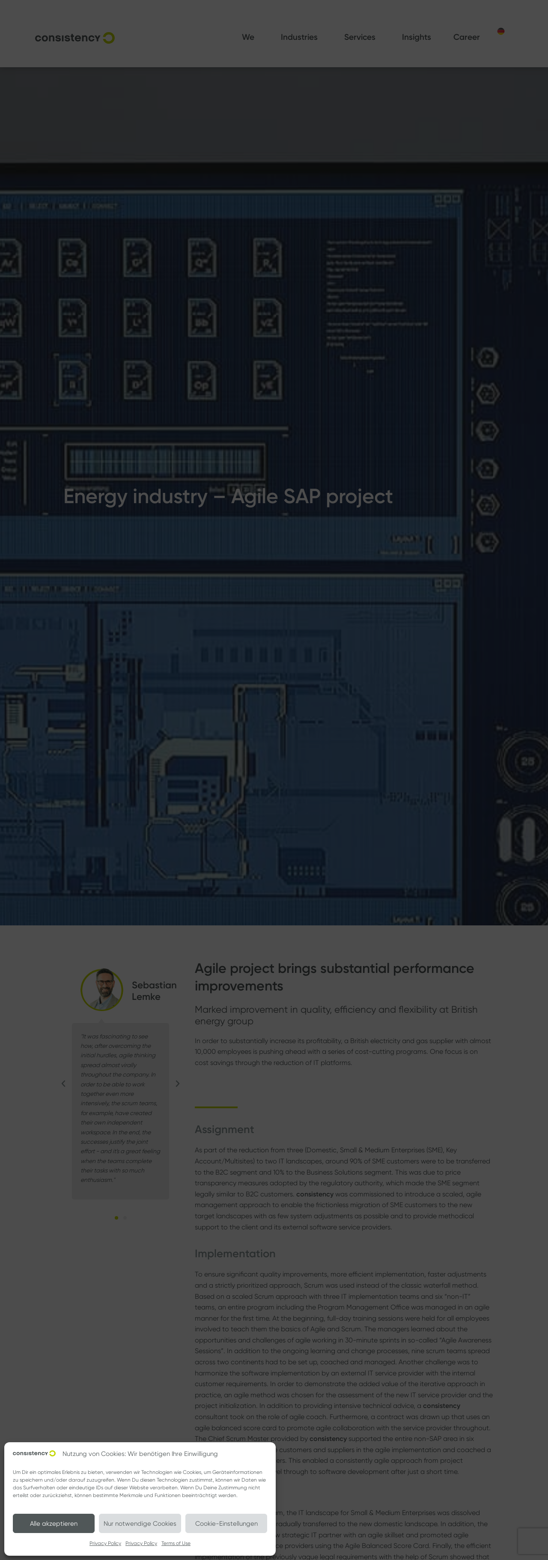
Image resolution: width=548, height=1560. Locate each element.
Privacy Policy (105, 1543)
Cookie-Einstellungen (226, 1523)
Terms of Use (176, 1543)
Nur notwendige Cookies (140, 1523)
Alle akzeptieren (53, 1523)
